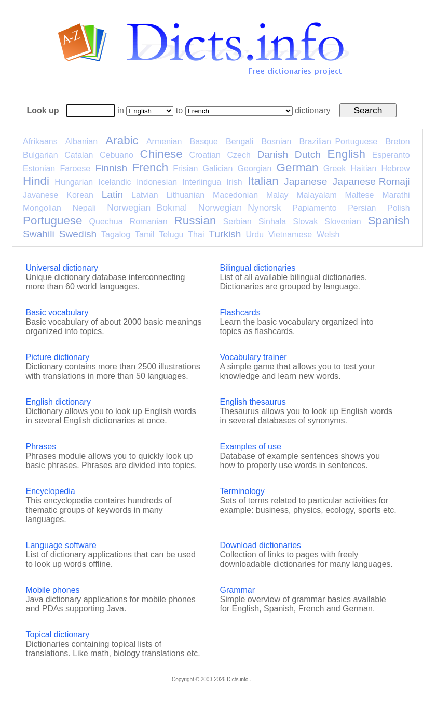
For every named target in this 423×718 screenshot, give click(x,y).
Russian (195, 220)
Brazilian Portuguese (338, 141)
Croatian (204, 155)
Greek (334, 168)
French (150, 167)
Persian (362, 208)
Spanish (389, 220)
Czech (238, 155)
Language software (61, 545)
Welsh (328, 234)
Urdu (254, 234)
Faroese (75, 168)
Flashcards (240, 312)
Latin (113, 194)
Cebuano (116, 155)
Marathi (396, 195)
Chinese (161, 154)
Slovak (305, 221)
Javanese (41, 195)
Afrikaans (40, 141)
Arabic (121, 140)
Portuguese (53, 220)
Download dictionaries (261, 545)
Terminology (242, 491)
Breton (397, 141)
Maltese (359, 195)
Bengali (239, 141)
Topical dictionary (58, 634)
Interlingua (202, 182)
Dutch (308, 154)
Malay (277, 195)
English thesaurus (253, 401)
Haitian (363, 168)
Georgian (255, 168)
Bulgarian (40, 155)
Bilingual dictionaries (258, 267)
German (298, 167)
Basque (204, 141)
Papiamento (314, 208)
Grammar (237, 590)
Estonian (39, 168)
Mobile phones (53, 590)
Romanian (149, 221)
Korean (79, 195)
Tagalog (115, 234)
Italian (263, 181)
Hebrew (395, 168)
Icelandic (114, 182)
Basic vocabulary (57, 312)
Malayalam (316, 195)
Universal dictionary (62, 267)
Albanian (81, 141)
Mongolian (42, 208)
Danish (272, 154)
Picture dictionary (58, 357)
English (346, 154)
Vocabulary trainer (253, 357)
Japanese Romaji (371, 181)
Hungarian (73, 182)
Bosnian (277, 141)
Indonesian (157, 182)
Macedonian (235, 195)
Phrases (41, 446)
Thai (196, 234)
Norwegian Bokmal (147, 208)
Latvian (144, 195)
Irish (234, 182)
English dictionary (58, 401)
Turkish (225, 234)
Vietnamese (290, 234)
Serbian (237, 221)
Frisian (185, 168)
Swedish (78, 234)
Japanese (305, 181)
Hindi (36, 181)
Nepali (83, 208)
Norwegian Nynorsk (239, 208)
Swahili (38, 234)
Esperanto (391, 155)
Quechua (106, 221)
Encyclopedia (50, 491)
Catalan (78, 155)
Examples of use (250, 446)
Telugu (171, 234)
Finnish (111, 168)
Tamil (144, 234)
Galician (218, 168)
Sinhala (272, 221)
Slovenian (342, 221)
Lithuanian (185, 195)
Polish (398, 208)
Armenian (164, 141)
